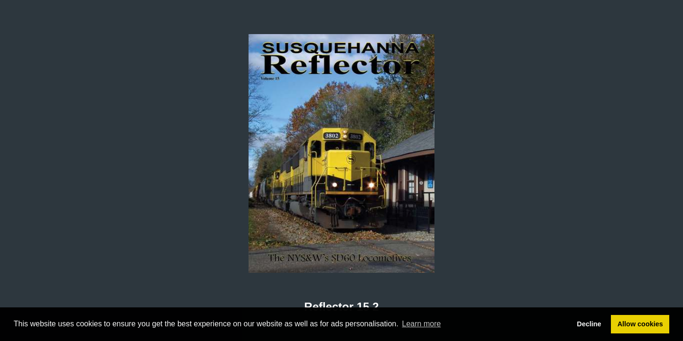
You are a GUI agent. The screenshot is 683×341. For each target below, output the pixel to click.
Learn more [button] (421, 324)
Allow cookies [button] (640, 324)
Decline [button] (589, 324)
